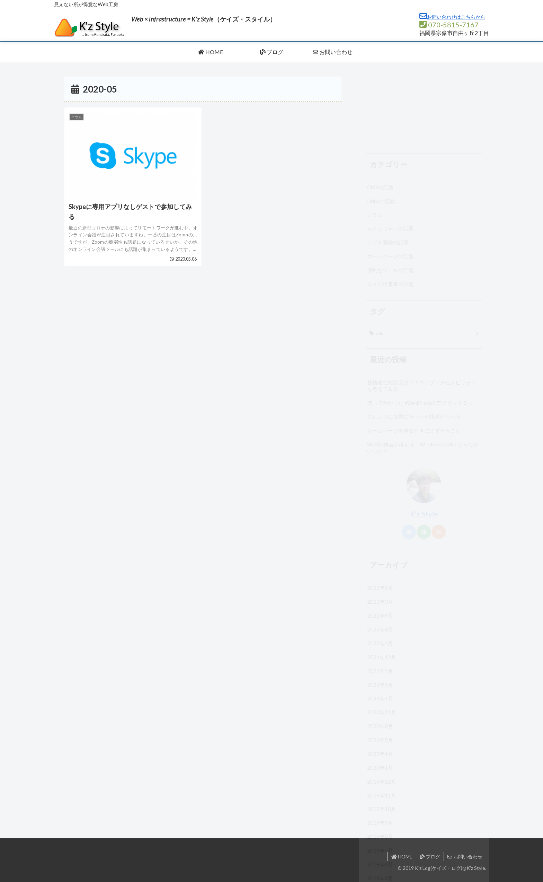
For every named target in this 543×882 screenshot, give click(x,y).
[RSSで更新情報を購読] (439, 462)
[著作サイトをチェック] (409, 462)
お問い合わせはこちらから (452, 17)
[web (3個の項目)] (423, 264)
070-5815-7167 (449, 24)
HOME (401, 856)
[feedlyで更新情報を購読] (424, 462)
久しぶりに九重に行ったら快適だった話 (414, 347)
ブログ (430, 856)
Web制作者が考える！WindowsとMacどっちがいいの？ (422, 378)
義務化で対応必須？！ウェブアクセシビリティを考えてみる (421, 316)
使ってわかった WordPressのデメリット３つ (420, 333)
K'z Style (424, 444)
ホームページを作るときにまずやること (414, 361)
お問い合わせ (464, 856)
